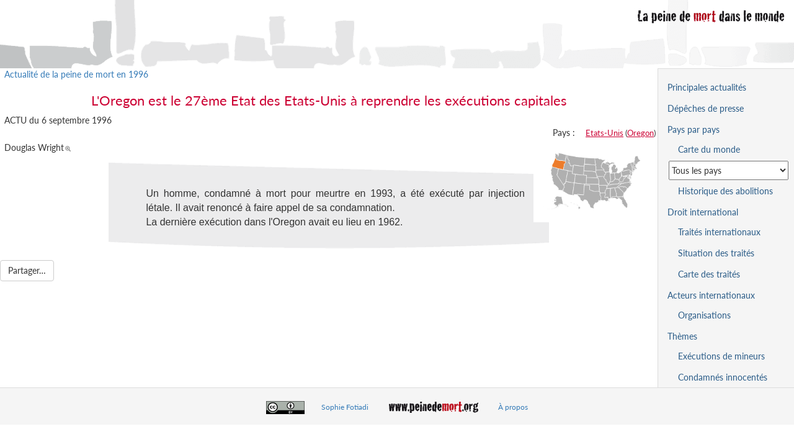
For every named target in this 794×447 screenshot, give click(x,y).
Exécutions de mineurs (721, 356)
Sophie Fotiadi (344, 407)
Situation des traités (716, 253)
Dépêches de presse (705, 108)
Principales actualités (706, 87)
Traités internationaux (719, 232)
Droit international (702, 212)
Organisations (704, 315)
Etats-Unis (604, 133)
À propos (513, 407)
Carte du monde (709, 149)
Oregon (640, 133)
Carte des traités (709, 274)
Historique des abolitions (725, 191)
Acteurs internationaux (711, 295)
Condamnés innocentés (722, 377)
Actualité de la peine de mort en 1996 (76, 74)
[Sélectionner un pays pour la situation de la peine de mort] (728, 170)
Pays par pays (693, 129)
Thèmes (682, 336)
